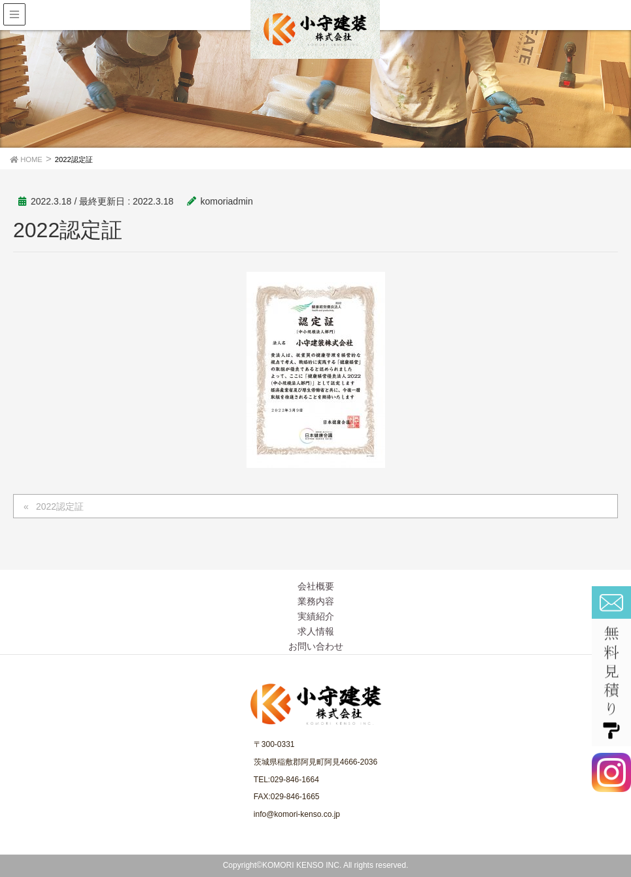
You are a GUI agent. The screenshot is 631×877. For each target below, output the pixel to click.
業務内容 (316, 601)
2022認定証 (60, 506)
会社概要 (316, 586)
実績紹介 (316, 616)
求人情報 (316, 631)
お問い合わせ (315, 646)
